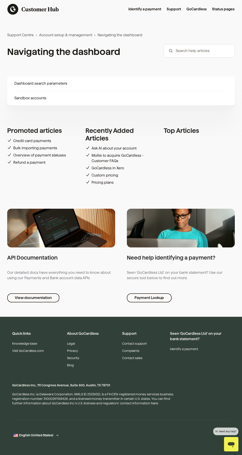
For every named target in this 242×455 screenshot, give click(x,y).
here (154, 403)
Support (174, 9)
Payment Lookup (149, 298)
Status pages (223, 9)
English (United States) (36, 435)
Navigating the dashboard (120, 35)
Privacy (72, 351)
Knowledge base (24, 343)
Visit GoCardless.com (28, 351)
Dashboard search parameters (40, 83)
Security (73, 358)
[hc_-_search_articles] (199, 50)
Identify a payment (144, 9)
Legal (71, 343)
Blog (70, 365)
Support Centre (20, 35)
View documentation (33, 298)
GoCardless (196, 9)
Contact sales (132, 358)
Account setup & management (65, 35)
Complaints (130, 351)
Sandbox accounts (30, 98)
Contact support (134, 343)
